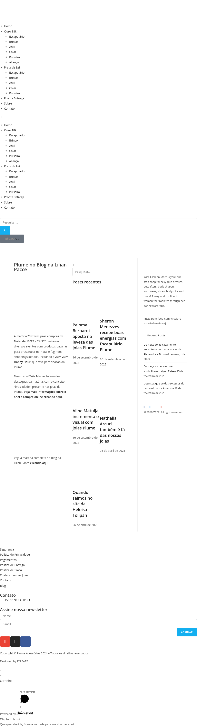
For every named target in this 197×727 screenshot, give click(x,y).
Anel (12, 47)
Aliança (14, 62)
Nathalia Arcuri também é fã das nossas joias (112, 429)
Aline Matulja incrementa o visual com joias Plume (85, 419)
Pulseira (14, 57)
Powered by (16, 714)
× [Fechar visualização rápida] (1, 670)
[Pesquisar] (5, 230)
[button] (98, 116)
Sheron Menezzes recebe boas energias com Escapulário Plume (113, 335)
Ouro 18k (10, 31)
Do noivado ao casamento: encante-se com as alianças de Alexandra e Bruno (162, 349)
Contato (9, 108)
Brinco (13, 42)
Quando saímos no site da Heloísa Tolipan (82, 504)
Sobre (8, 103)
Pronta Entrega (14, 98)
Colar (12, 52)
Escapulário (16, 36)
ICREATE (22, 661)
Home (8, 26)
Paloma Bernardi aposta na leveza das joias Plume (83, 336)
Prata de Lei (12, 67)
